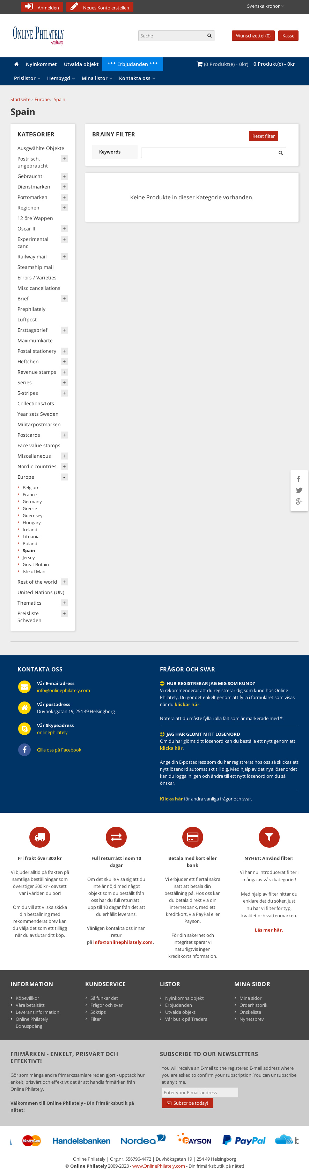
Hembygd (58, 78)
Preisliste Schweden (29, 617)
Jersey (29, 557)
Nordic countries (37, 466)
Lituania (31, 536)
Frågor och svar (106, 1005)
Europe (42, 99)
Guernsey (33, 515)
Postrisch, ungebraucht (32, 162)
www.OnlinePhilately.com (158, 1166)
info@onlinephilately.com (63, 690)
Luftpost (27, 319)
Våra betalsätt (30, 1005)
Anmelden (48, 8)
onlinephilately (52, 732)
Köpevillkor (27, 998)
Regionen (28, 207)
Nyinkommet (41, 64)
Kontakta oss (134, 78)
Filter (95, 1019)
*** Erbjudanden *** (133, 64)
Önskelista (250, 1012)
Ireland (30, 529)
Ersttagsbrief (32, 330)
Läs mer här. (269, 930)
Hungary (32, 522)
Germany (32, 501)
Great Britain (36, 564)
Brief (23, 298)
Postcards (28, 435)
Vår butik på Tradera (186, 1019)
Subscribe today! (187, 1103)
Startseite (20, 99)
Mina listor (95, 78)
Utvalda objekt (81, 64)
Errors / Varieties (37, 277)
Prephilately (31, 309)
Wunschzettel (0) (253, 36)
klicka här (171, 748)
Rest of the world (37, 581)
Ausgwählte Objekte (40, 148)
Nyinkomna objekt (184, 998)
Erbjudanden (178, 1005)
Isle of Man (34, 571)
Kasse (288, 36)
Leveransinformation (37, 1012)
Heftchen (28, 361)
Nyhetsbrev (252, 1019)
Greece (30, 508)
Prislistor (25, 78)
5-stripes (27, 393)
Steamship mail (35, 267)
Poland (30, 543)
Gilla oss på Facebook (59, 750)
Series (24, 382)
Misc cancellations (38, 288)
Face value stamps (38, 445)
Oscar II (26, 228)
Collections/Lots (35, 403)
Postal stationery (36, 351)
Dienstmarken (33, 186)
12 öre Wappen (35, 218)
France (30, 494)
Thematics (29, 602)
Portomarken (32, 197)
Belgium (31, 487)
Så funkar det (104, 998)
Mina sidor (251, 998)
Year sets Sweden (38, 414)
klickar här (187, 704)
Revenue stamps (36, 372)
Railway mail (32, 256)
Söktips (98, 1012)
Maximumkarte (35, 340)
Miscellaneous (34, 456)
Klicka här (171, 799)
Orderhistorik (253, 1005)
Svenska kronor (263, 6)
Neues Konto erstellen (106, 8)
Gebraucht (29, 176)
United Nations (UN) (40, 592)
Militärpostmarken (39, 424)
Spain (59, 99)
